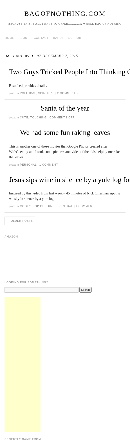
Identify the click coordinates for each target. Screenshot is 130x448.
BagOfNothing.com (65, 13)
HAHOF (58, 37)
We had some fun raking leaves (65, 132)
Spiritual (46, 93)
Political (28, 93)
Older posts (20, 220)
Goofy (25, 206)
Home (9, 37)
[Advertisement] (22, 364)
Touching (38, 117)
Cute (24, 117)
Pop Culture (43, 206)
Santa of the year (65, 108)
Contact (41, 37)
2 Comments (67, 93)
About (24, 37)
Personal (28, 164)
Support (75, 37)
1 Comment (48, 164)
